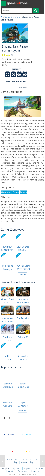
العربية (11, 471)
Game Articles (11, 459)
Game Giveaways (12, 16)
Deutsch (35, 471)
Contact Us (26, 459)
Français (39, 468)
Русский (17, 468)
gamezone (17, 3)
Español (28, 468)
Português (22, 471)
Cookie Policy (27, 462)
